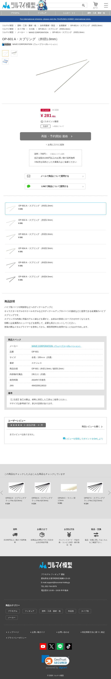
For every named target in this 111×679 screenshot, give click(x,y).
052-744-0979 (51, 586)
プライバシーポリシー (17, 638)
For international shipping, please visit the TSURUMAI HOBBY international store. (55, 19)
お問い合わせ (63, 632)
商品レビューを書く (91, 426)
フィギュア (29, 611)
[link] (55, 662)
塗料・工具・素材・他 (51, 611)
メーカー (11, 617)
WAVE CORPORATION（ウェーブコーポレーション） (56, 346)
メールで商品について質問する (55, 176)
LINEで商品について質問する (54, 186)
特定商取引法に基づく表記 (93, 632)
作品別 (71, 611)
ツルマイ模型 (58, 676)
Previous (1, 492)
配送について (59, 126)
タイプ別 (85, 611)
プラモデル (12, 611)
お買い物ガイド (38, 632)
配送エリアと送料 (58, 154)
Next (109, 492)
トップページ (13, 632)
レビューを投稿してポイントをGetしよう (84, 439)
